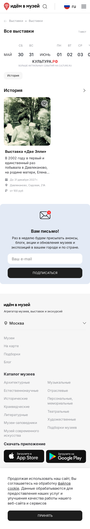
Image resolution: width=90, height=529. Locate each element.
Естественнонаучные (21, 390)
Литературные (16, 415)
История (13, 75)
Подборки (12, 354)
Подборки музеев (62, 427)
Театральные (58, 411)
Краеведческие (17, 406)
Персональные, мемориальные (60, 400)
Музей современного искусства (21, 433)
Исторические (16, 398)
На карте (11, 346)
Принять (45, 515)
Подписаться (45, 273)
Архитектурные (17, 382)
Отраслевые (58, 390)
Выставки (16, 21)
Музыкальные (59, 382)
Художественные (62, 419)
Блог (7, 362)
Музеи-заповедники (20, 423)
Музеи (9, 338)
